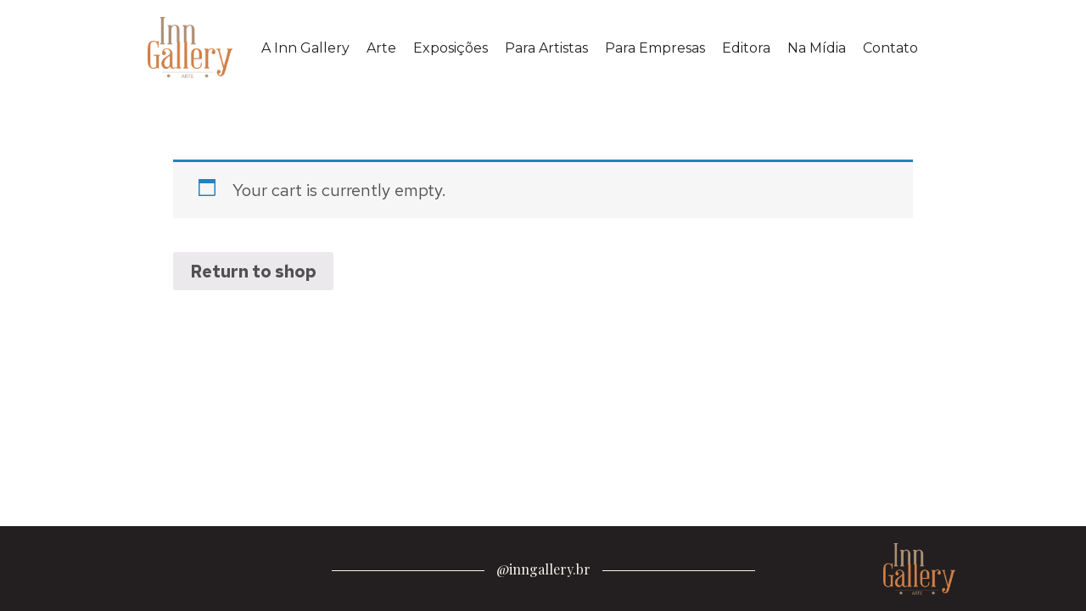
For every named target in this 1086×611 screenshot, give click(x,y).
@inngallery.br (543, 569)
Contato (890, 48)
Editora (746, 48)
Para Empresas (655, 48)
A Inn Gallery (305, 48)
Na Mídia (816, 48)
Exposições (450, 48)
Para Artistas (546, 48)
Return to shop (253, 272)
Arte (381, 48)
